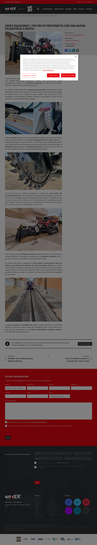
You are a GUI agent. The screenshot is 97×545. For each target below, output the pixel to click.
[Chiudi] (76, 57)
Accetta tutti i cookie (68, 75)
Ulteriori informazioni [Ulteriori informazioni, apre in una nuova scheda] (47, 70)
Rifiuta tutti (53, 75)
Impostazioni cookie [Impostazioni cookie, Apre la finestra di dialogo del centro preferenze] (29, 75)
